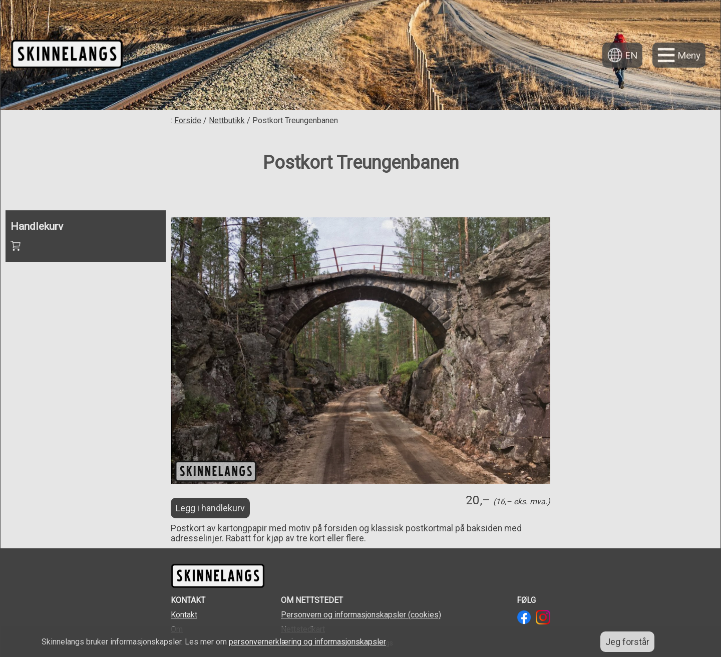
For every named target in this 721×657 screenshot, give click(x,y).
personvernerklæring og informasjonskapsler (307, 641)
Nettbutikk (227, 120)
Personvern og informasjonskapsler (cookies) (361, 614)
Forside (187, 120)
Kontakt (184, 614)
